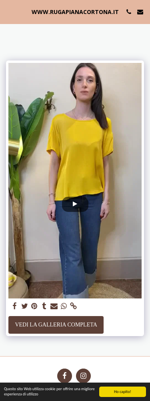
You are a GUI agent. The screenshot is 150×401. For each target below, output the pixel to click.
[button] (9, 11)
